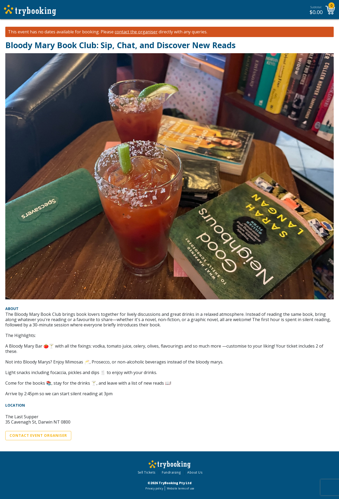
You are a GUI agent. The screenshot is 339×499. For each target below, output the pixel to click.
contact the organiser (136, 31)
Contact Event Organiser (38, 435)
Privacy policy (154, 488)
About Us (194, 472)
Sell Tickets (146, 472)
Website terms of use (180, 488)
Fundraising (171, 472)
